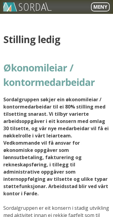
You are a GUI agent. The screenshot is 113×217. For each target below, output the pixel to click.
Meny (100, 7)
